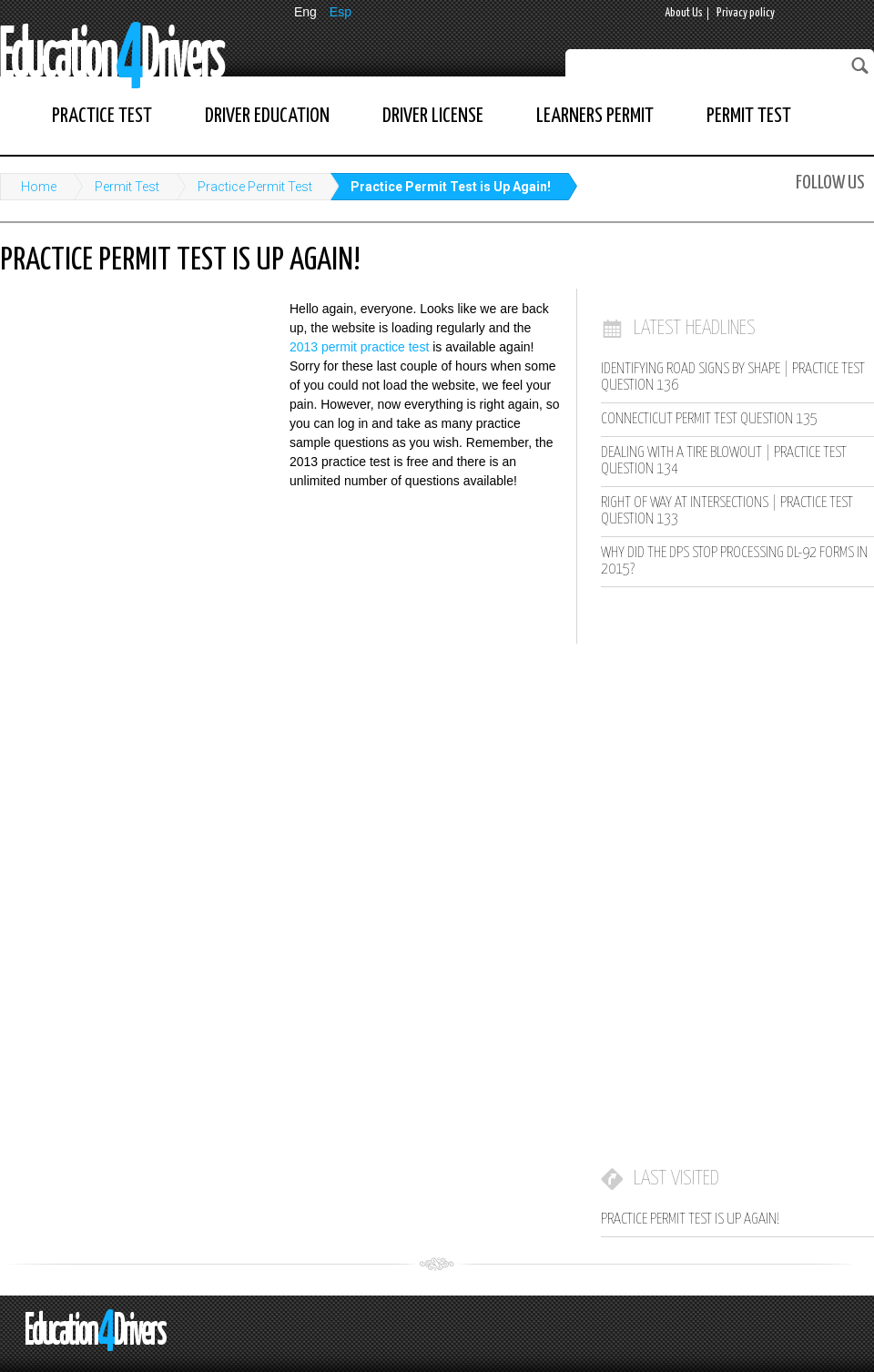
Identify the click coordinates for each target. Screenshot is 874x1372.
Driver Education (267, 116)
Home (38, 186)
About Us (684, 13)
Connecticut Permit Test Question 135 (709, 419)
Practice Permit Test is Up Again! (451, 186)
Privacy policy (745, 13)
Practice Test (102, 116)
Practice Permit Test (255, 186)
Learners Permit (595, 116)
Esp (340, 12)
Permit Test (748, 116)
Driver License (432, 116)
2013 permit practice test (359, 347)
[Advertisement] (136, 419)
